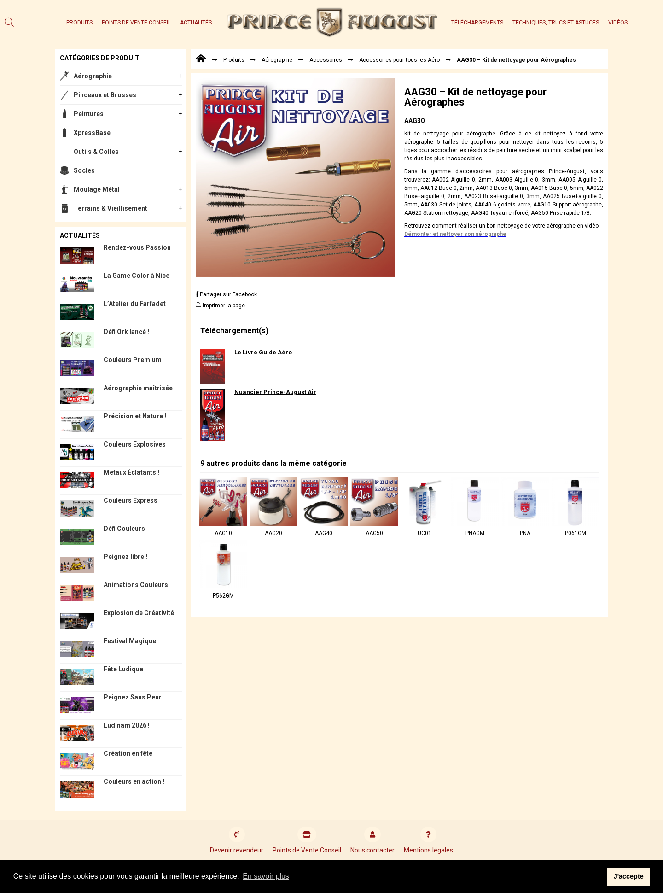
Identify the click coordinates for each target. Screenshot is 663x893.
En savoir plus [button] (266, 876)
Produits (79, 22)
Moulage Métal (97, 189)
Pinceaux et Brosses (105, 95)
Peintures (89, 114)
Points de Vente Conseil (136, 22)
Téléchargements (477, 22)
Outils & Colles (96, 151)
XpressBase (92, 132)
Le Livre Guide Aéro (263, 352)
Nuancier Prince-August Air (275, 391)
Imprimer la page (220, 305)
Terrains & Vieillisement (110, 208)
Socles (84, 170)
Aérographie (93, 76)
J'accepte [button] (629, 876)
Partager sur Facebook (226, 294)
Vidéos (618, 22)
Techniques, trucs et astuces (555, 22)
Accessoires (325, 60)
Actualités (196, 22)
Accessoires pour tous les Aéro (399, 60)
